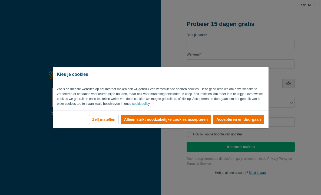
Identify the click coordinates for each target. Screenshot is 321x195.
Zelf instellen (103, 119)
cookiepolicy (141, 104)
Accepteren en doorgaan (238, 119)
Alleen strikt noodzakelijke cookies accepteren (166, 119)
